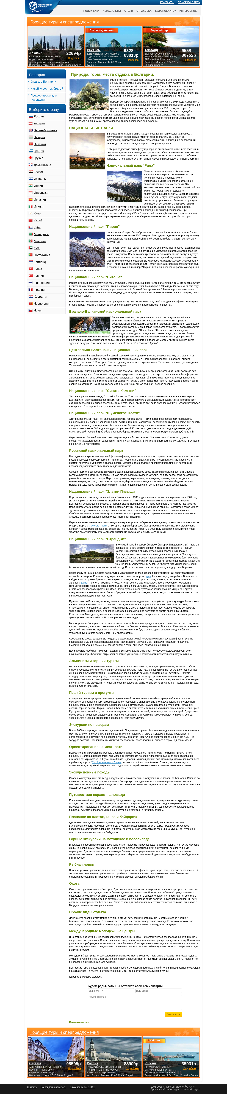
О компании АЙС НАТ (82, 1087)
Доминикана (42, 165)
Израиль (40, 179)
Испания (40, 199)
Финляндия (42, 282)
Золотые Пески (98, 525)
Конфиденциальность (53, 1087)
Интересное (188, 10)
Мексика (40, 241)
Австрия (39, 123)
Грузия (38, 158)
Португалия (42, 255)
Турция (39, 276)
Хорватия (40, 296)
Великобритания (45, 130)
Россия (39, 116)
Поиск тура (91, 10)
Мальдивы (41, 234)
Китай (38, 220)
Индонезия (41, 192)
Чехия (38, 310)
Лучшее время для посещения (44, 97)
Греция (39, 151)
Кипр (37, 213)
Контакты (167, 2)
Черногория (42, 303)
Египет (38, 172)
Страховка (144, 10)
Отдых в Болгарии (43, 81)
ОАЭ (37, 248)
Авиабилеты (112, 10)
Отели (128, 10)
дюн (148, 576)
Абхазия (35, 53)
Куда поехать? (165, 10)
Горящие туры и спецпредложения (64, 1032)
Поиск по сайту (189, 2)
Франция (40, 289)
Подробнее (74, 1068)
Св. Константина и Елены (106, 762)
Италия (39, 206)
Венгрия (39, 137)
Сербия (35, 1063)
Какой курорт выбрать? (47, 88)
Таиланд (40, 262)
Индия (38, 185)
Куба (37, 227)
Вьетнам (40, 144)
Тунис (38, 269)
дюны (84, 582)
